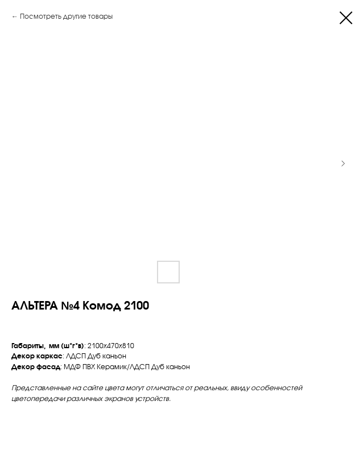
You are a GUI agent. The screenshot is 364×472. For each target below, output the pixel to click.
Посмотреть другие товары (66, 16)
